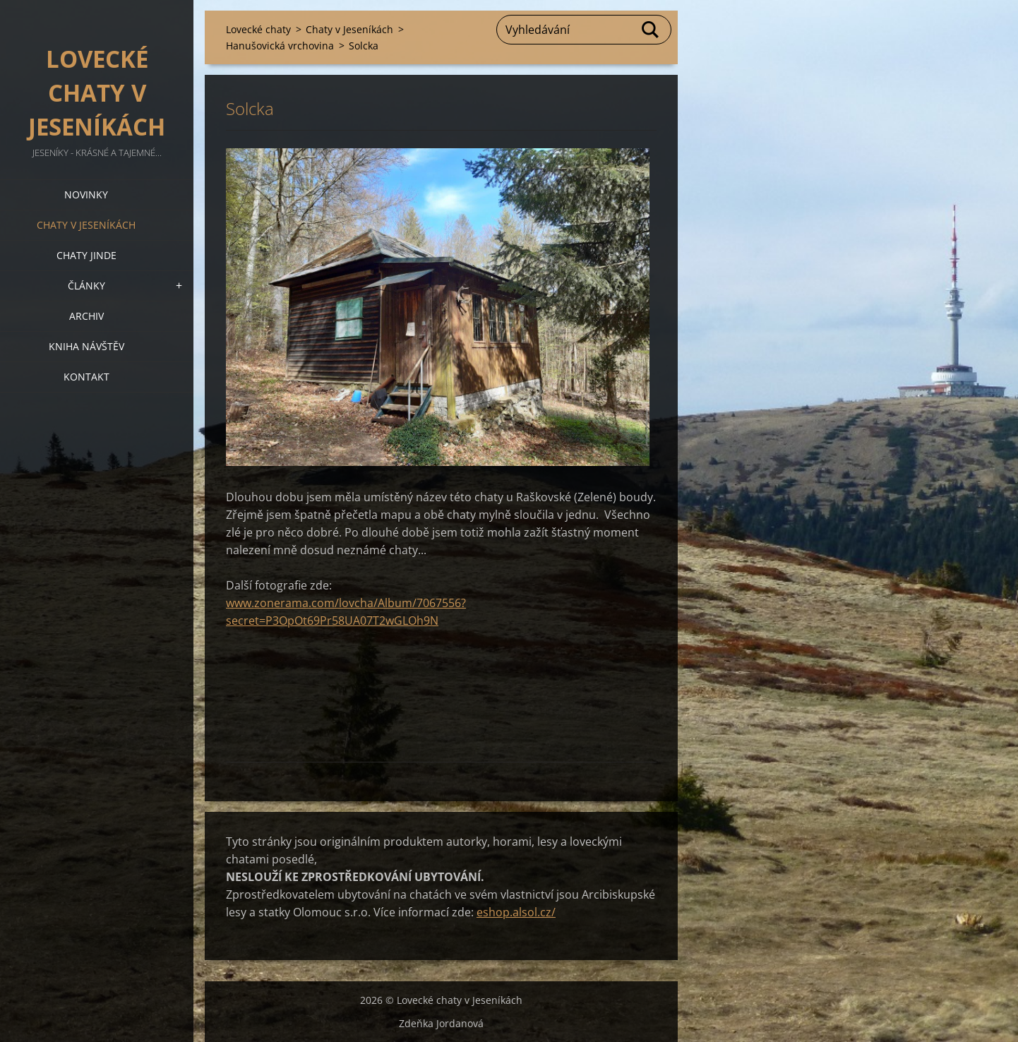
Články (86, 285)
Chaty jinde (86, 255)
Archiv (86, 316)
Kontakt (86, 376)
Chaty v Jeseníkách (86, 225)
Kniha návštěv (86, 346)
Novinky (86, 194)
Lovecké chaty (258, 29)
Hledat (651, 29)
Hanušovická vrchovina (280, 45)
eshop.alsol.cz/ (516, 912)
